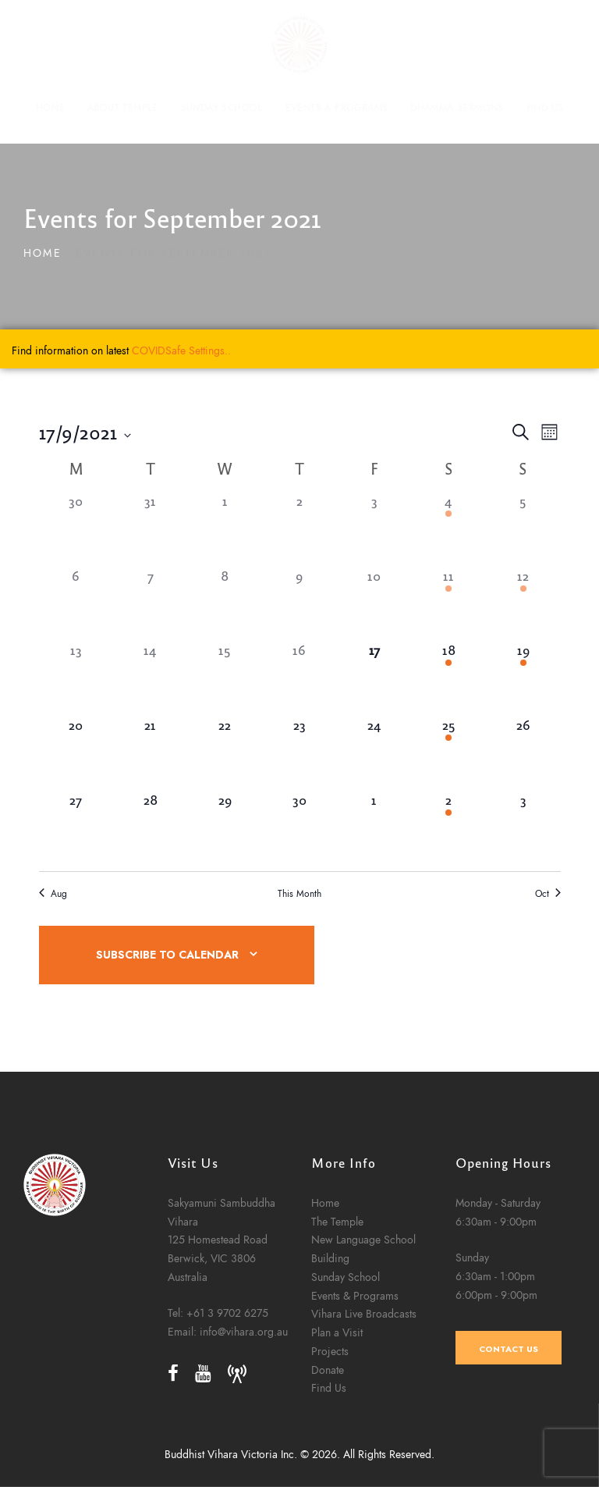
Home (42, 253)
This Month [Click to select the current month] (299, 894)
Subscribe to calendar (167, 955)
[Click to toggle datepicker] (85, 432)
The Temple (337, 1372)
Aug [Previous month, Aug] (53, 894)
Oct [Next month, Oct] (548, 894)
